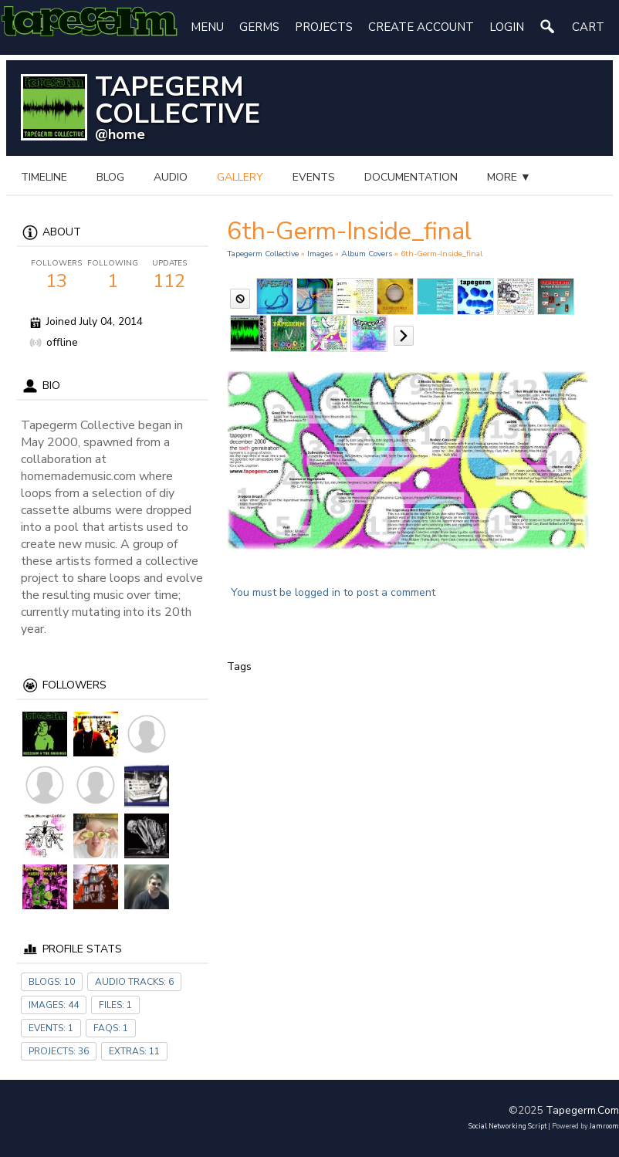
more (509, 177)
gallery (240, 177)
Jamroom (604, 1126)
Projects (324, 27)
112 (169, 275)
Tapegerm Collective (263, 253)
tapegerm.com (582, 1110)
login (506, 27)
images (320, 253)
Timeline (44, 177)
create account (421, 27)
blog (110, 177)
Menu (207, 27)
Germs (259, 27)
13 (56, 275)
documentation (411, 177)
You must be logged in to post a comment (333, 592)
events (314, 177)
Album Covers (366, 253)
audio (171, 177)
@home (120, 134)
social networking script (507, 1126)
